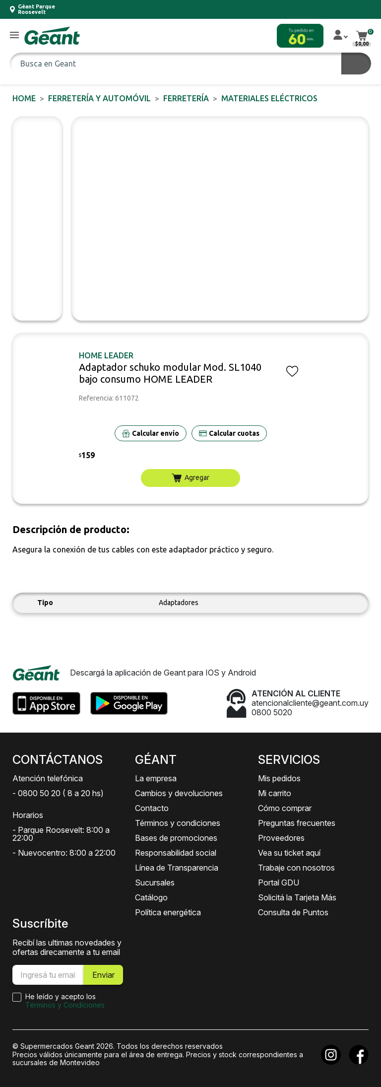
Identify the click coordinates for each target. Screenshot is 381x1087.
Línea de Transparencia (176, 868)
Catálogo (151, 897)
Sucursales (155, 882)
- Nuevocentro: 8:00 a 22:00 (64, 853)
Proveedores (281, 838)
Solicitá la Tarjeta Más (297, 897)
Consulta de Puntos (293, 912)
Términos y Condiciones (65, 1005)
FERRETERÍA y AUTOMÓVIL (99, 98)
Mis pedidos (279, 778)
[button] (14, 35)
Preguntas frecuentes (296, 823)
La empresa (156, 778)
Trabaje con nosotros (296, 868)
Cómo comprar (285, 808)
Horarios (27, 815)
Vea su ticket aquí (289, 853)
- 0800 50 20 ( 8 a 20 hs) (58, 793)
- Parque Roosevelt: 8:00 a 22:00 (61, 834)
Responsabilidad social (175, 853)
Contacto (152, 808)
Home (24, 98)
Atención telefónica (47, 778)
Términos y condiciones (177, 823)
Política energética (168, 912)
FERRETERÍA (186, 98)
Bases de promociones (176, 838)
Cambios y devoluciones (179, 793)
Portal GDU (278, 882)
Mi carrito (274, 793)
